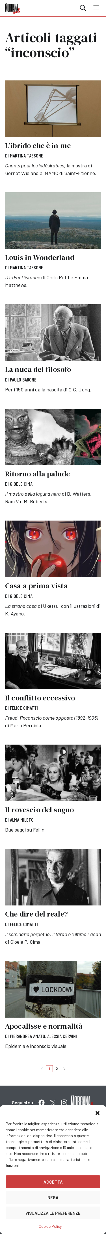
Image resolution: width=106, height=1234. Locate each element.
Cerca (82, 7)
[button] (97, 1112)
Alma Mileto (22, 820)
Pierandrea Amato (27, 1036)
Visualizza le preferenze (53, 1213)
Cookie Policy (50, 1226)
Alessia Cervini (62, 1036)
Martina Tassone (26, 155)
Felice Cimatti (24, 708)
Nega (53, 1197)
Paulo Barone (23, 379)
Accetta (53, 1181)
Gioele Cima (21, 484)
